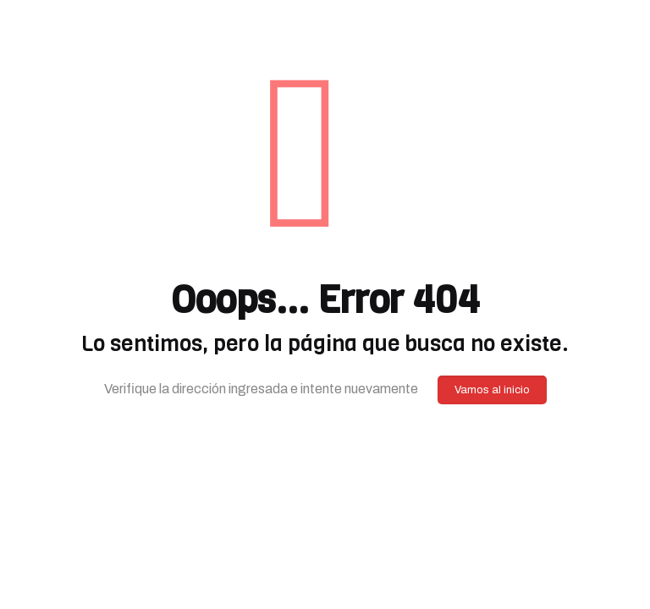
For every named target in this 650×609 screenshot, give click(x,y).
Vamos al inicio (492, 390)
